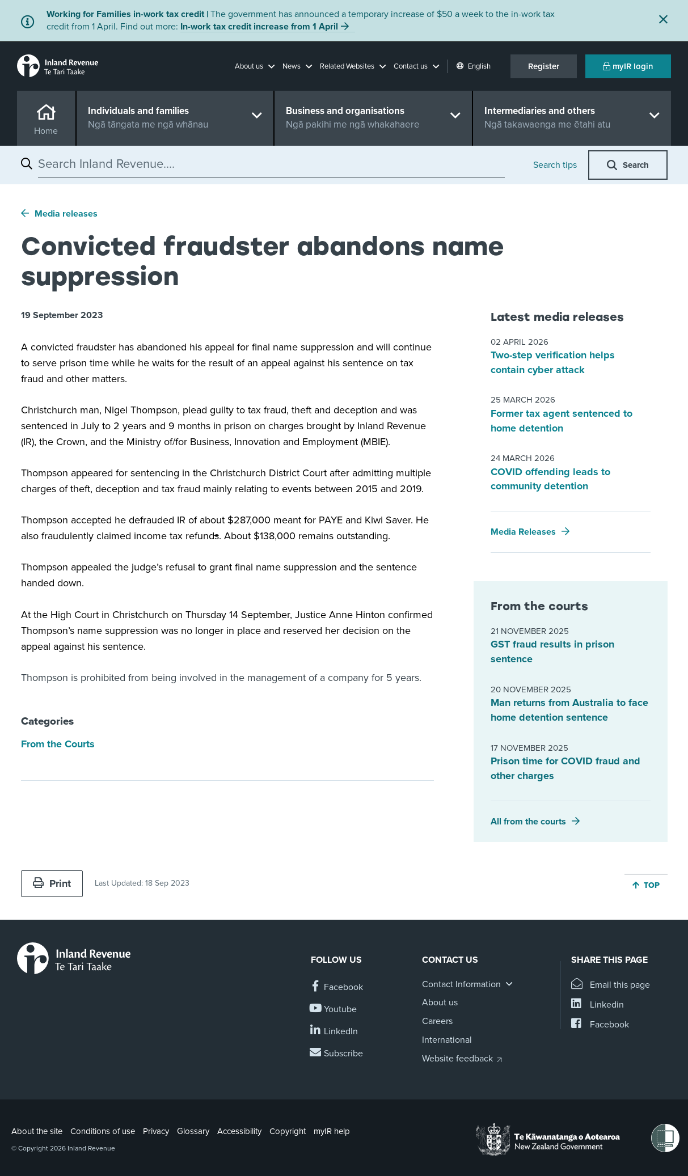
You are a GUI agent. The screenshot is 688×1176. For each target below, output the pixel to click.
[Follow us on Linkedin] (334, 1032)
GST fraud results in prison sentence (552, 651)
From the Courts (58, 744)
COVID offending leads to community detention (550, 479)
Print (52, 883)
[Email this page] (610, 985)
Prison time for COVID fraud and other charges (565, 768)
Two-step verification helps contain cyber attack (553, 362)
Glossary (193, 1131)
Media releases (66, 213)
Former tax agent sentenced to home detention (561, 420)
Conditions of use (102, 1131)
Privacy (156, 1131)
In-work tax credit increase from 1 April (259, 26)
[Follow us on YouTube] (334, 1009)
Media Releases (523, 532)
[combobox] (271, 163)
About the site (36, 1131)
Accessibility (239, 1131)
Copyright (287, 1131)
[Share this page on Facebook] (600, 1025)
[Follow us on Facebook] (337, 987)
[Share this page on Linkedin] (597, 1005)
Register (543, 66)
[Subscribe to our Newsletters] (337, 1054)
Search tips (555, 165)
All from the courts (528, 821)
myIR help (332, 1131)
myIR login (628, 66)
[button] (255, 66)
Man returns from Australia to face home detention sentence (569, 710)
